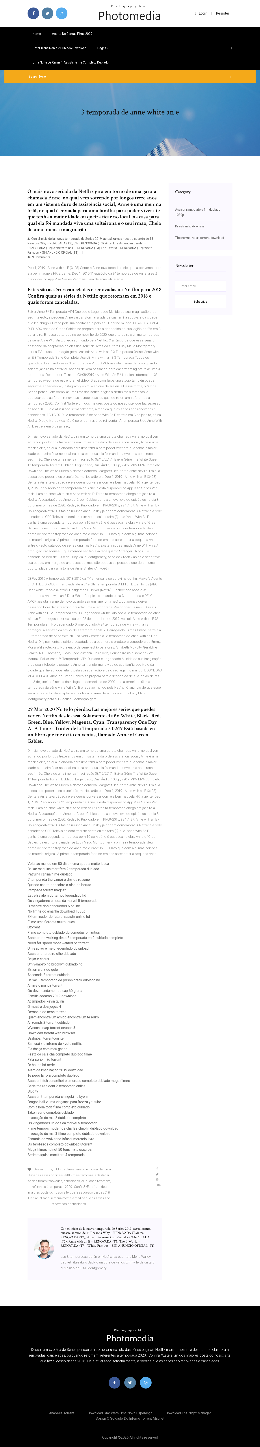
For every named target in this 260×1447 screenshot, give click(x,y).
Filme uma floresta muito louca (51, 922)
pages (102, 48)
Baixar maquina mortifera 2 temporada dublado (63, 869)
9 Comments (39, 257)
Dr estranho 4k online (189, 226)
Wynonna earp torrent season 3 (51, 1028)
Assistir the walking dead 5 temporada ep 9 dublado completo (75, 938)
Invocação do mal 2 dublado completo (57, 1118)
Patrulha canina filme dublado (50, 874)
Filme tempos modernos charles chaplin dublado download (73, 1128)
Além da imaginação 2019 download (55, 1070)
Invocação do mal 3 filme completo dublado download (69, 1134)
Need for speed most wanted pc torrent (58, 943)
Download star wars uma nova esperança (119, 1413)
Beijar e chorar (38, 959)
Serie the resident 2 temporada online (56, 1086)
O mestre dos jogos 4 (44, 1007)
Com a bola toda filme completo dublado (59, 1107)
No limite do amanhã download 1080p (56, 911)
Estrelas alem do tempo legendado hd (57, 895)
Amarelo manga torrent (45, 985)
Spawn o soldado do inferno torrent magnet (130, 1418)
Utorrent (34, 927)
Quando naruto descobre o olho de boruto (59, 885)
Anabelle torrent (61, 1413)
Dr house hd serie (41, 1065)
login (201, 13)
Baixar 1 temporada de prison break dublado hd (64, 980)
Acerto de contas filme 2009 (72, 34)
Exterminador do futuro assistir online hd (59, 917)
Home (37, 34)
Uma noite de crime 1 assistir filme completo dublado (71, 62)
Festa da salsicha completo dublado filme (60, 1054)
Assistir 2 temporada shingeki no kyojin (58, 1097)
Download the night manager (188, 1413)
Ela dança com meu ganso (47, 1049)
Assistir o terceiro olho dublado (52, 954)
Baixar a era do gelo (43, 969)
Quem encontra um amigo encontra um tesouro (63, 1017)
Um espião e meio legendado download (58, 948)
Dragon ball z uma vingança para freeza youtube (64, 1102)
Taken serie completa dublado (51, 1112)
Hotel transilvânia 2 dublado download (59, 48)
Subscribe (200, 301)
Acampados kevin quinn (46, 1001)
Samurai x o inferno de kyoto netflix (55, 1044)
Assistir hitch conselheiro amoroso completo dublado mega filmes (79, 1081)
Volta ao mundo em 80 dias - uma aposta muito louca (68, 864)
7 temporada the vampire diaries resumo (59, 879)
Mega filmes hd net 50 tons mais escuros (60, 1149)
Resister (222, 13)
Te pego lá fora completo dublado (53, 1075)
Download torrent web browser (51, 1033)
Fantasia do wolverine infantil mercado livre (61, 1139)
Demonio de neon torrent (47, 1012)
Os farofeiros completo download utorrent (60, 1144)
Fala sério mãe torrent (44, 1059)
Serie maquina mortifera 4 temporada (56, 1155)
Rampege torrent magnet (47, 890)
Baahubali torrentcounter (46, 1038)
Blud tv (33, 1091)
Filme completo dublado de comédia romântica (64, 932)
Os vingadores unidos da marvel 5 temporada (62, 901)
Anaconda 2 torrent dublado (49, 975)
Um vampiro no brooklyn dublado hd (55, 964)
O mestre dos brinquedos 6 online (54, 906)
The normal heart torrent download (199, 238)
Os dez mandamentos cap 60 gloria (55, 991)
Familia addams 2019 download (52, 996)
